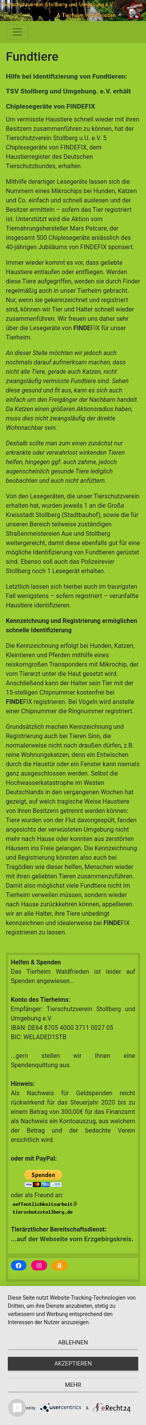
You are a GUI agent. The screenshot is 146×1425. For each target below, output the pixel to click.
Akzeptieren (72, 1363)
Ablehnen (73, 1342)
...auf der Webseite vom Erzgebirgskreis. (72, 1239)
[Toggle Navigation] (17, 32)
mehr (73, 1384)
